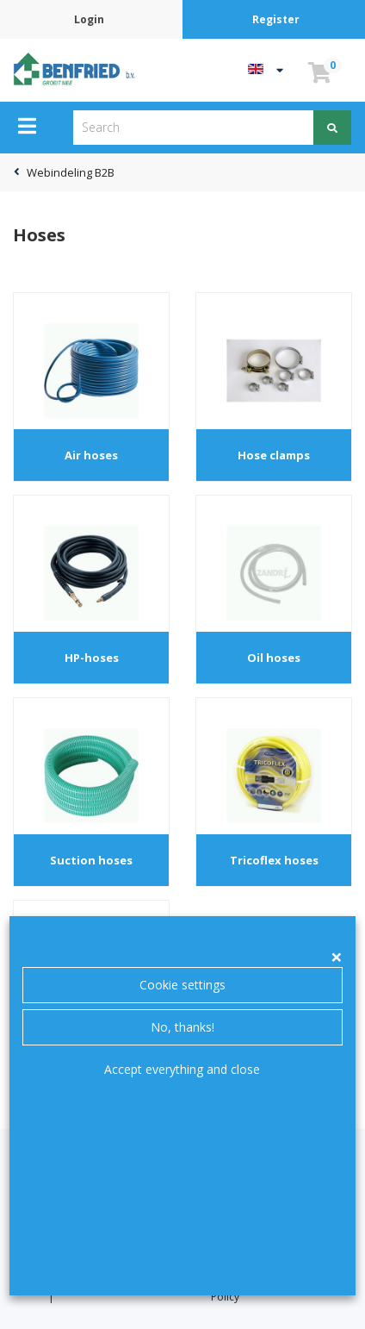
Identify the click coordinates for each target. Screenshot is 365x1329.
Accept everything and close (182, 1069)
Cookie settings (182, 984)
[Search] (332, 127)
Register (276, 19)
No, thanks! (182, 1027)
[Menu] (27, 126)
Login (89, 19)
